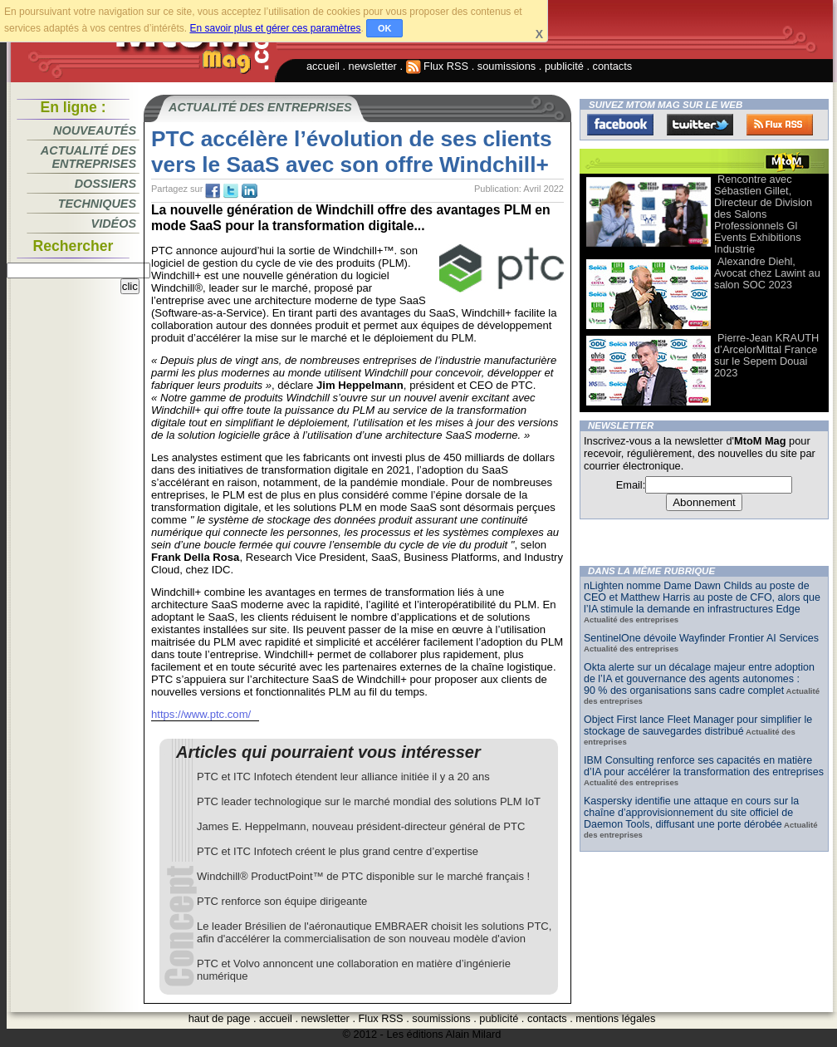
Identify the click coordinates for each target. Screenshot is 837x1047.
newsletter (373, 66)
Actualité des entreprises (88, 157)
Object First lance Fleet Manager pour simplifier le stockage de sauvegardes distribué (698, 725)
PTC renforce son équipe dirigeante (282, 901)
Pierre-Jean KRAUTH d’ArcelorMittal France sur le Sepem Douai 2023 (766, 355)
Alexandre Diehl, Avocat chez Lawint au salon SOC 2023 (767, 273)
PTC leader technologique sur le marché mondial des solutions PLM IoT (369, 801)
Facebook (620, 124)
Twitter (700, 124)
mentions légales (615, 1018)
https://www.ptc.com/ (201, 714)
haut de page (219, 1018)
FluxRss (779, 124)
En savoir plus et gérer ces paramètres (274, 28)
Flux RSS (437, 66)
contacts (613, 66)
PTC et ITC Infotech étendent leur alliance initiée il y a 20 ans (343, 776)
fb (212, 191)
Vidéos (113, 223)
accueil (323, 66)
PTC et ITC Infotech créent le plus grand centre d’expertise (337, 851)
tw (231, 191)
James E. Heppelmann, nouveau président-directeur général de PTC (361, 826)
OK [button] (385, 28)
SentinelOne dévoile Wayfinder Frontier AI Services (701, 638)
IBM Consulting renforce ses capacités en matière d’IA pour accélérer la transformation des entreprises (704, 766)
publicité (564, 66)
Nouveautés (94, 130)
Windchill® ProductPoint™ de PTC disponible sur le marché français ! (363, 876)
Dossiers (105, 183)
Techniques (97, 203)
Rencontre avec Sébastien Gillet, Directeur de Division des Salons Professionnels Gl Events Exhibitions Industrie (763, 214)
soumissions (506, 66)
